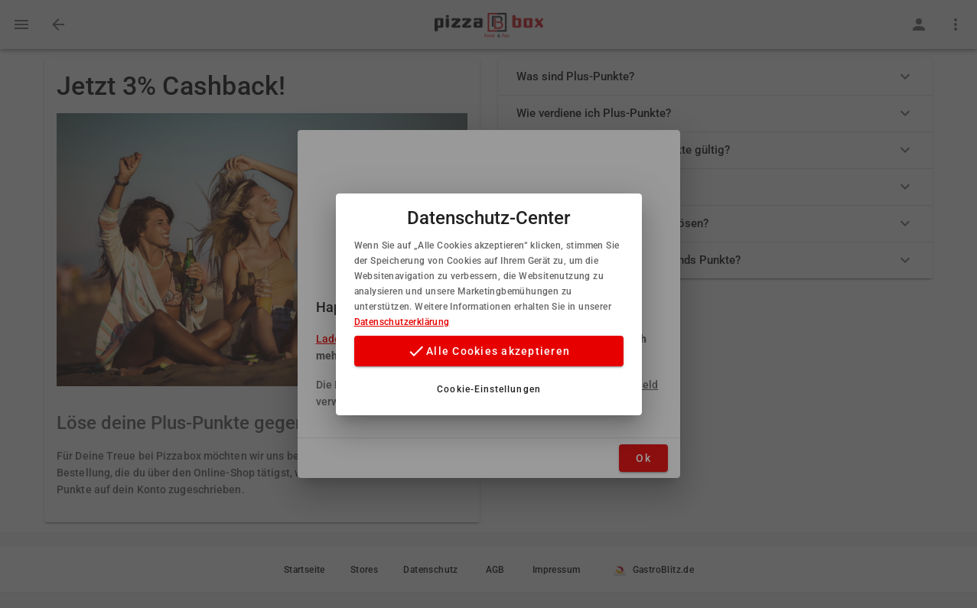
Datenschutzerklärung (402, 322)
